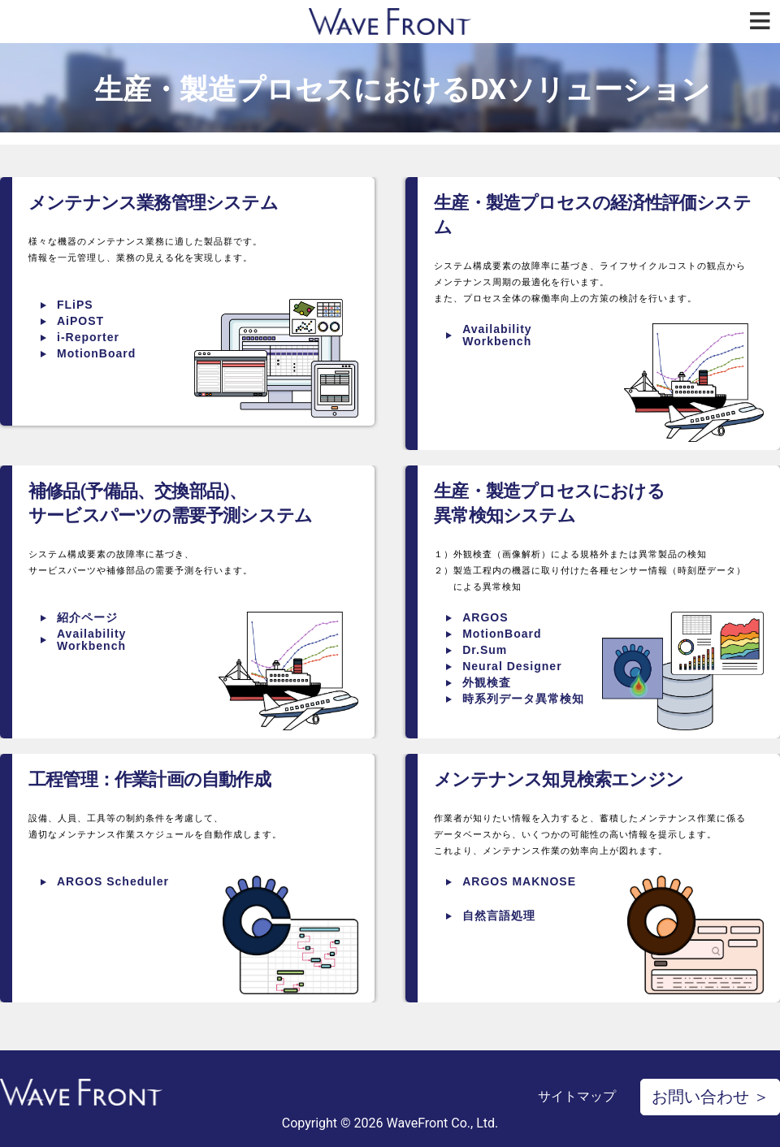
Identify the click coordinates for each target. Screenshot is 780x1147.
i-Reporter (88, 337)
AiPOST (80, 320)
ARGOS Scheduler (113, 881)
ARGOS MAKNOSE (519, 881)
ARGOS (485, 617)
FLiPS (75, 304)
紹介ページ (87, 617)
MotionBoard (96, 353)
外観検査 (486, 682)
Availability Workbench (496, 335)
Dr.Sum (484, 649)
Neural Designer (511, 666)
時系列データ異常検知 (523, 698)
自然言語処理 (498, 915)
